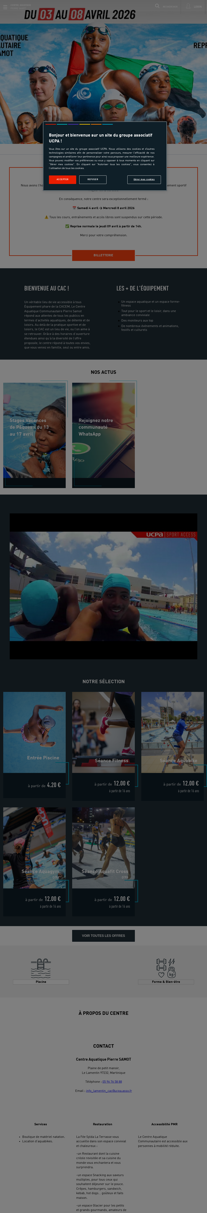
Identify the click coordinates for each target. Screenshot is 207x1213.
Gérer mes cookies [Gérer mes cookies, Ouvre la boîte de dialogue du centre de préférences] (144, 179)
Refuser (93, 179)
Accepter (63, 179)
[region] (105, 156)
